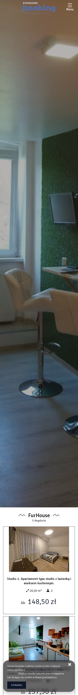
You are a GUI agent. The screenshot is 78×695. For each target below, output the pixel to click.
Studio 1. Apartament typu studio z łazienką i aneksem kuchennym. (39, 581)
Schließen (16, 685)
